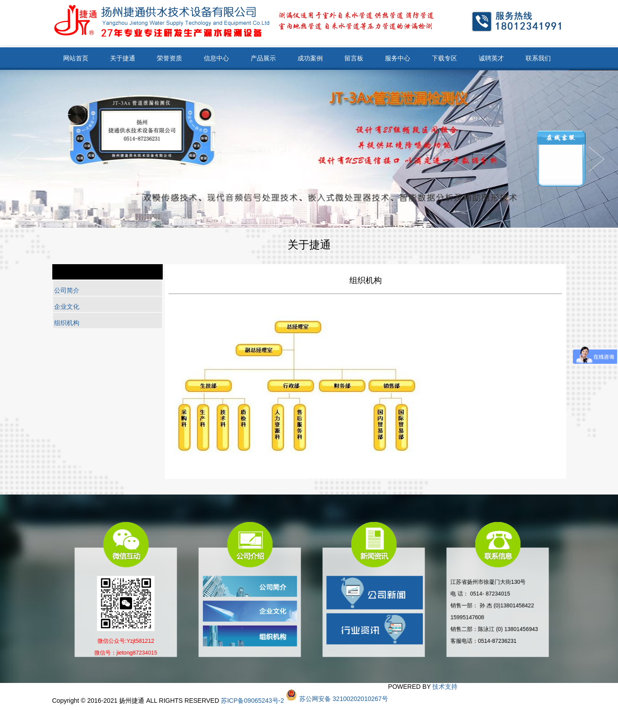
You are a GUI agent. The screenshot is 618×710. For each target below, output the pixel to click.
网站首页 (75, 58)
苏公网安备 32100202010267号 (343, 698)
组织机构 (66, 322)
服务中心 (397, 58)
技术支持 (445, 686)
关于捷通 (122, 58)
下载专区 (444, 58)
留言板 (353, 58)
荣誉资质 (169, 58)
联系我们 (538, 58)
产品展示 (263, 58)
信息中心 (216, 58)
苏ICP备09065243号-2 (252, 700)
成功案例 (310, 58)
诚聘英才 (491, 58)
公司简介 (66, 290)
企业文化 (66, 306)
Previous (596, 159)
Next (22, 159)
